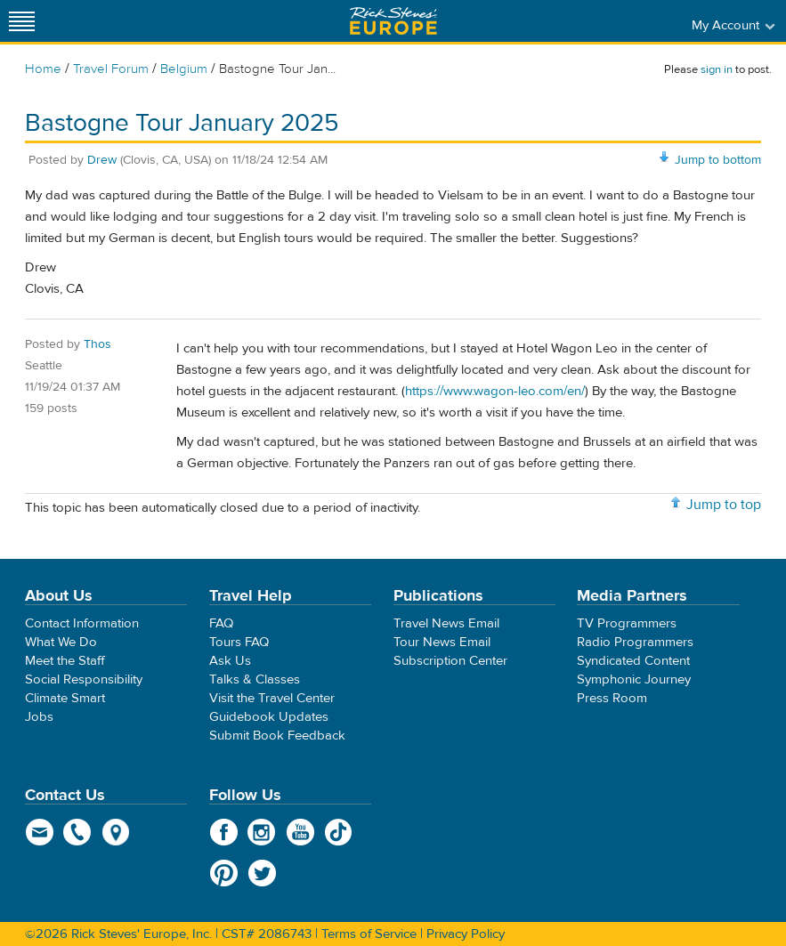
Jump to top (723, 504)
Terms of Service (369, 934)
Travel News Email (446, 623)
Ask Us (230, 660)
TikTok (338, 832)
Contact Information (82, 623)
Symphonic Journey (634, 679)
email (39, 832)
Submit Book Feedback (277, 735)
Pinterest (224, 873)
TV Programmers (627, 623)
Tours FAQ (239, 642)
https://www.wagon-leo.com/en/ (495, 391)
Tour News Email (441, 642)
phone (78, 832)
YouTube (300, 832)
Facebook (224, 832)
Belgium (183, 69)
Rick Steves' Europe (393, 21)
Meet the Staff (65, 660)
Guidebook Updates (268, 716)
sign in (717, 69)
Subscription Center (450, 660)
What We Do (61, 642)
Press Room (612, 698)
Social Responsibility (83, 679)
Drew (102, 160)
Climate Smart (65, 698)
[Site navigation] (22, 21)
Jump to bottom (718, 160)
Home (43, 69)
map (116, 832)
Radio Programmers (635, 642)
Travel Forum (111, 69)
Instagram (262, 832)
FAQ (221, 623)
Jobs (39, 716)
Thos (97, 344)
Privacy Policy (465, 934)
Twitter (262, 873)
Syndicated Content (633, 660)
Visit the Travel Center (272, 698)
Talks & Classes (254, 679)
